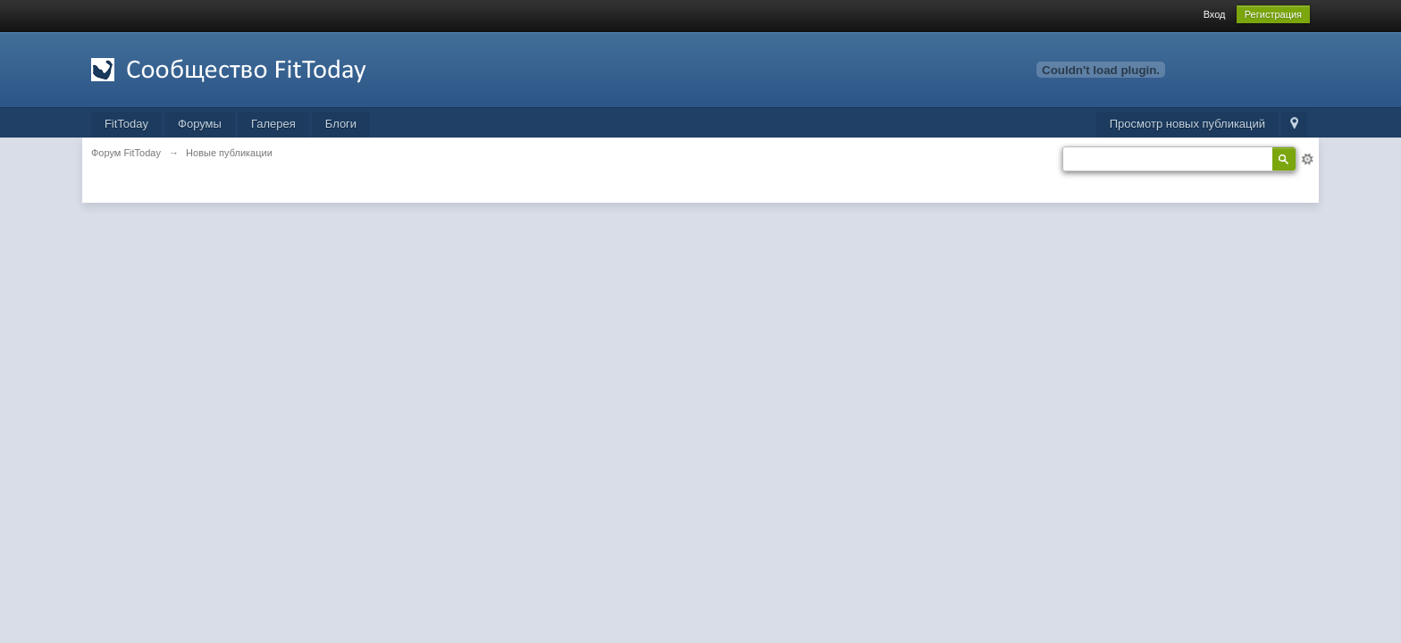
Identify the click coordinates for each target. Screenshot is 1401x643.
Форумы (200, 123)
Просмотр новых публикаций (1187, 123)
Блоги (341, 123)
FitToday (126, 123)
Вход (1215, 14)
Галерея (273, 123)
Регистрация (1273, 14)
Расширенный (1307, 159)
